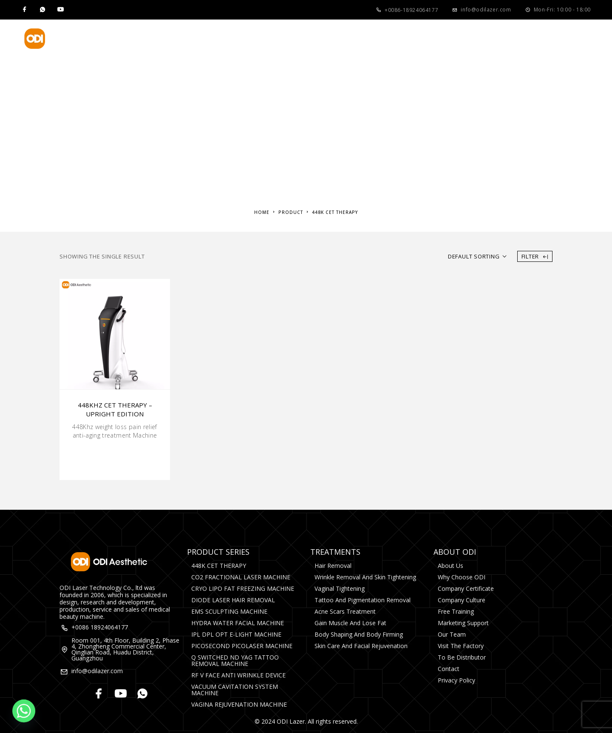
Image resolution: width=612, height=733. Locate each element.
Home (140, 38)
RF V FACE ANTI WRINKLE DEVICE (238, 675)
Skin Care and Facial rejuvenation (361, 646)
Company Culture (461, 600)
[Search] (586, 39)
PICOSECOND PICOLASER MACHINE (241, 646)
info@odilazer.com (486, 9)
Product (187, 38)
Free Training (456, 611)
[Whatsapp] (42, 9)
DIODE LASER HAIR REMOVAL (233, 600)
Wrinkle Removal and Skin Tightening (365, 577)
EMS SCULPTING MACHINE (229, 611)
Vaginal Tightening (339, 588)
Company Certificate (466, 588)
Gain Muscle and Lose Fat (350, 623)
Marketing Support (463, 623)
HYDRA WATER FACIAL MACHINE (237, 623)
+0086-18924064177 (411, 10)
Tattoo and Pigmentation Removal (362, 600)
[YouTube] (60, 9)
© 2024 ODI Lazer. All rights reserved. (306, 721)
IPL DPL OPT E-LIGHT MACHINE (236, 634)
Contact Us (459, 38)
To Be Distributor (462, 657)
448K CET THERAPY (218, 566)
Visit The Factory (461, 646)
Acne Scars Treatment (345, 611)
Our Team (452, 634)
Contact (448, 669)
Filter (534, 256)
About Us (319, 38)
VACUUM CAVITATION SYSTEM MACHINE (234, 689)
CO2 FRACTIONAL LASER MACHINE (240, 577)
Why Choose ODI (461, 577)
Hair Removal (332, 566)
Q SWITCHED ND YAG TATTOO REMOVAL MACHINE (235, 660)
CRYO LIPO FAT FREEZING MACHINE (242, 588)
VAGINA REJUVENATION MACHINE (239, 704)
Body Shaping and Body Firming (358, 634)
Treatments (252, 38)
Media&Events (390, 38)
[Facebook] (24, 9)
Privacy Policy (456, 680)
